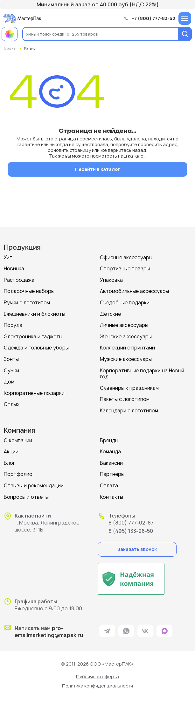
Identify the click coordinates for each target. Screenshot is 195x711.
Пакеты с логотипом (125, 399)
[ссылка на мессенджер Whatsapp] (126, 631)
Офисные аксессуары (126, 257)
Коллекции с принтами (127, 347)
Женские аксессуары (126, 336)
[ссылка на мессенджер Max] (164, 631)
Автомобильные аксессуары (134, 291)
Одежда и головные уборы (36, 347)
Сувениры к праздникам (129, 388)
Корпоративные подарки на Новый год (142, 373)
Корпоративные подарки (34, 393)
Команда (110, 451)
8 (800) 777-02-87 (131, 522)
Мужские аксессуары (126, 359)
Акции (11, 451)
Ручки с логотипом (27, 302)
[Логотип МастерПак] (22, 18)
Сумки (11, 370)
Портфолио (18, 474)
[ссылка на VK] (145, 631)
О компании (18, 440)
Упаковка (111, 280)
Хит (8, 257)
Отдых (12, 404)
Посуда (13, 325)
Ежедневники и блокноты (34, 314)
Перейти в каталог (97, 169)
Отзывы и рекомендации (34, 485)
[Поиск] (185, 34)
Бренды (109, 440)
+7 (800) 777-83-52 (153, 18)
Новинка (14, 268)
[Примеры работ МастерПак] (9, 34)
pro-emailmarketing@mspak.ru (49, 632)
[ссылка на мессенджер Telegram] (107, 631)
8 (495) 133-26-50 (130, 530)
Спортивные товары (125, 268)
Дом (9, 381)
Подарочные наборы (29, 291)
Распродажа (19, 280)
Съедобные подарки (125, 302)
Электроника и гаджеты (33, 336)
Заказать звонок (137, 549)
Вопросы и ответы (26, 497)
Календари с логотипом (129, 410)
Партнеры (112, 474)
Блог (9, 463)
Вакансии (111, 463)
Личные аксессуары (124, 325)
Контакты (111, 497)
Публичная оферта (97, 677)
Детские (110, 314)
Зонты (11, 359)
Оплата (109, 485)
